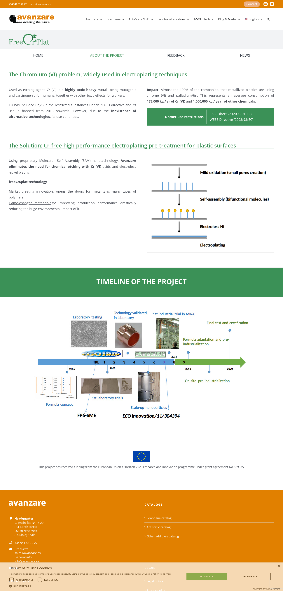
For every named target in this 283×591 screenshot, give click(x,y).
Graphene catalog (159, 518)
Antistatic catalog (159, 527)
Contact (251, 4)
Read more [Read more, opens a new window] (166, 573)
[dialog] (141, 576)
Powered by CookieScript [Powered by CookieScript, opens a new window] (266, 589)
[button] (268, 19)
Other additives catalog (163, 536)
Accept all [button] (206, 576)
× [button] (278, 566)
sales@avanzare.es (40, 4)
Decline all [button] (249, 576)
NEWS (245, 55)
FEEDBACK (176, 55)
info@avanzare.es (27, 561)
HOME (38, 55)
